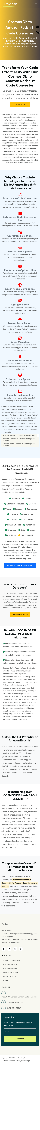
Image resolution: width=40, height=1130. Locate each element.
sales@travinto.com (15, 1002)
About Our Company (11, 960)
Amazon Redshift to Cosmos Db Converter (19, 435)
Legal (28, 1061)
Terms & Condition (8, 1061)
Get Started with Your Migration (20, 565)
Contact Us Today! (20, 615)
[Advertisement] (19, 1082)
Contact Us (20, 105)
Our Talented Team (10, 968)
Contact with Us (9, 976)
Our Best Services (10, 964)
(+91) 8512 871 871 (14, 1008)
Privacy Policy (21, 1061)
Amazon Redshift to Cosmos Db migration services (19, 439)
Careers (6, 980)
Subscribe (20, 1039)
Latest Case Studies (11, 972)
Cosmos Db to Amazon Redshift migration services (19, 444)
